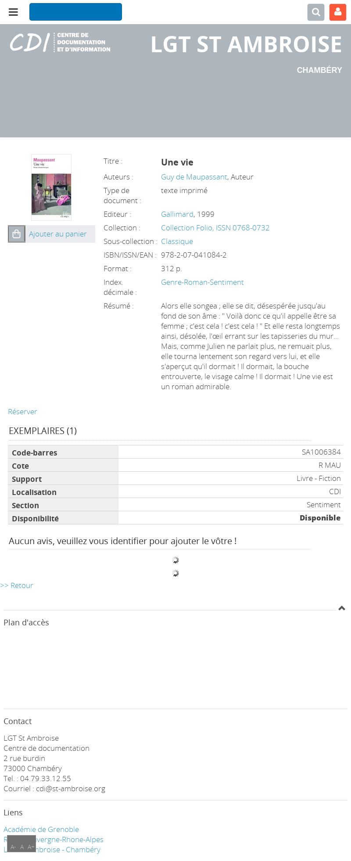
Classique (177, 241)
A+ (31, 847)
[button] (16, 233)
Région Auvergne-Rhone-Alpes (54, 839)
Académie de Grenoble (41, 829)
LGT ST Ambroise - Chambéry (52, 849)
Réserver (22, 411)
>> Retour (16, 585)
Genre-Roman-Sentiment (202, 282)
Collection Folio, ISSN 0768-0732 (215, 227)
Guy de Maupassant (194, 177)
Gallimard (177, 214)
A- (13, 847)
